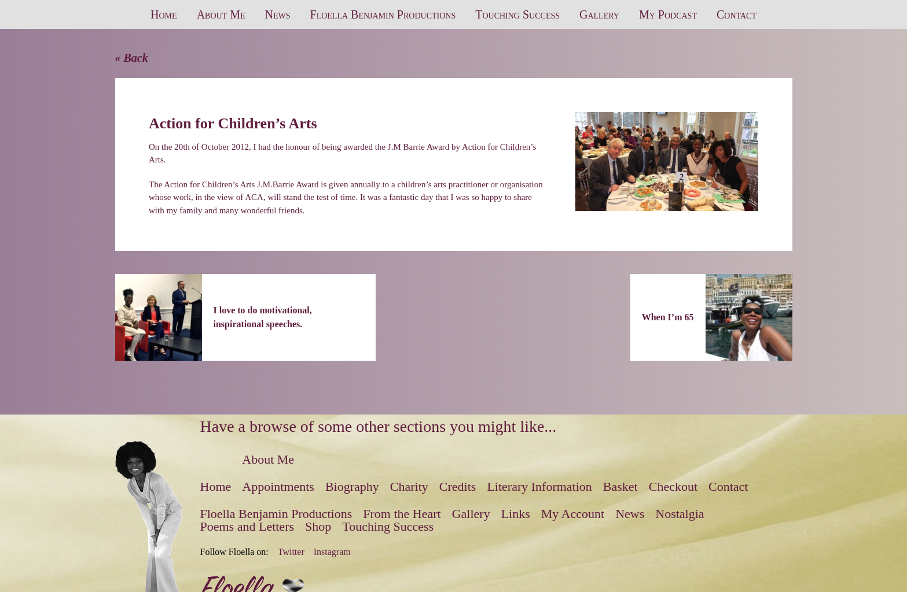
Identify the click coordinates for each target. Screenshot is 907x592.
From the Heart (401, 513)
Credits (457, 486)
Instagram (332, 552)
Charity (409, 486)
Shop (318, 526)
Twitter (291, 552)
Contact (737, 14)
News (278, 14)
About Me (221, 14)
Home (163, 14)
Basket (620, 486)
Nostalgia (679, 513)
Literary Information (539, 486)
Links (515, 513)
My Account (572, 513)
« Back (131, 58)
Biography (352, 486)
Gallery (599, 14)
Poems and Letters (247, 526)
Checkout (673, 486)
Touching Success (517, 14)
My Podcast (668, 14)
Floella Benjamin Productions (383, 14)
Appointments (278, 486)
